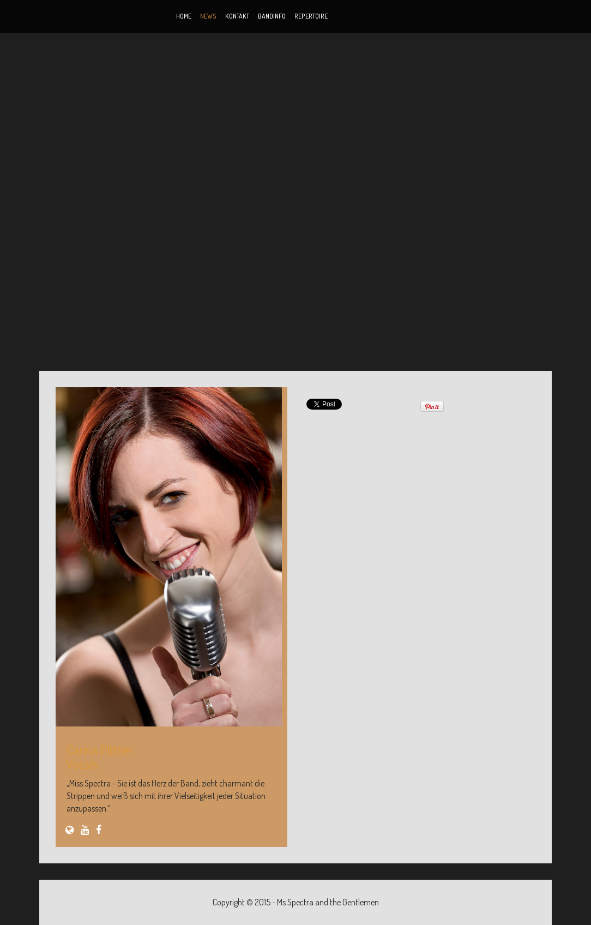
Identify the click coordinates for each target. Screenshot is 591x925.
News (208, 16)
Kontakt (237, 16)
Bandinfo (272, 16)
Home (183, 16)
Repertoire (311, 16)
